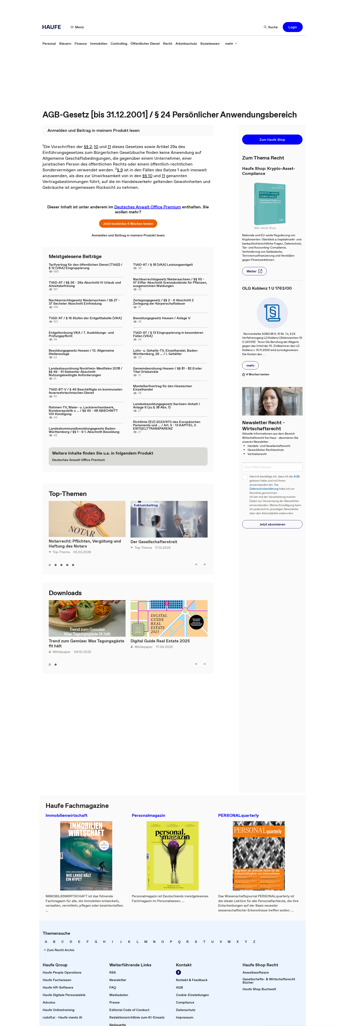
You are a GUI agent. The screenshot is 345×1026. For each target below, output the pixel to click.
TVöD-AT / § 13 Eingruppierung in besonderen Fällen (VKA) (168, 334)
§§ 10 (147, 176)
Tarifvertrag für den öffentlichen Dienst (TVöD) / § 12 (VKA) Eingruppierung (85, 266)
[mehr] (231, 43)
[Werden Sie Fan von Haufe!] (178, 972)
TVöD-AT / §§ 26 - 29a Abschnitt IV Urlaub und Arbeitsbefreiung (85, 284)
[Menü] (77, 27)
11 (109, 147)
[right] (204, 564)
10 (96, 147)
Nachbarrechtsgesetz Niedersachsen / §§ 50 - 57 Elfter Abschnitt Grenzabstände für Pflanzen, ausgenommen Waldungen (170, 282)
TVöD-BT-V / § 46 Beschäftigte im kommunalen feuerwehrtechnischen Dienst (85, 391)
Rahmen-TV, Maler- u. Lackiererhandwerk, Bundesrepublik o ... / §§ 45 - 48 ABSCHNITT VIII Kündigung (83, 410)
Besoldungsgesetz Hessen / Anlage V (161, 318)
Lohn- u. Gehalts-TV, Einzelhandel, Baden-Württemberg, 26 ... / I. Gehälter (165, 352)
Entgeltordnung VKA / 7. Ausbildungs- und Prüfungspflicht (81, 334)
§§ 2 (88, 147)
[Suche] (271, 27)
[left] (196, 564)
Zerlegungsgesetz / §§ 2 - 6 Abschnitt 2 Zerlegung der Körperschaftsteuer (163, 301)
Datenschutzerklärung (263, 489)
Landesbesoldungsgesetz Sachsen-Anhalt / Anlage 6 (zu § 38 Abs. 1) (166, 405)
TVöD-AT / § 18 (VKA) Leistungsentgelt (163, 264)
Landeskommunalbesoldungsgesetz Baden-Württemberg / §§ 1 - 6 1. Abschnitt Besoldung (84, 430)
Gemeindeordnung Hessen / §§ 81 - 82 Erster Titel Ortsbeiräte (167, 370)
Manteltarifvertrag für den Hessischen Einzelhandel (162, 387)
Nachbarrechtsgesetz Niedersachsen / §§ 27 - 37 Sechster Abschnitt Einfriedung (84, 301)
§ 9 (120, 170)
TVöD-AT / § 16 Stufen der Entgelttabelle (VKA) (85, 318)
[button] (293, 27)
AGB (297, 476)
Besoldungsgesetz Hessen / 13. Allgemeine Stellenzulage (81, 352)
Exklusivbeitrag (146, 505)
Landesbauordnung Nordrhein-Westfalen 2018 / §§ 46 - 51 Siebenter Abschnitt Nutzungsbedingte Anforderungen (85, 372)
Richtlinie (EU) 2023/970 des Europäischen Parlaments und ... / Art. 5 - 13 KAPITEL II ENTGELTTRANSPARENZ (166, 425)
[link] (49, 43)
